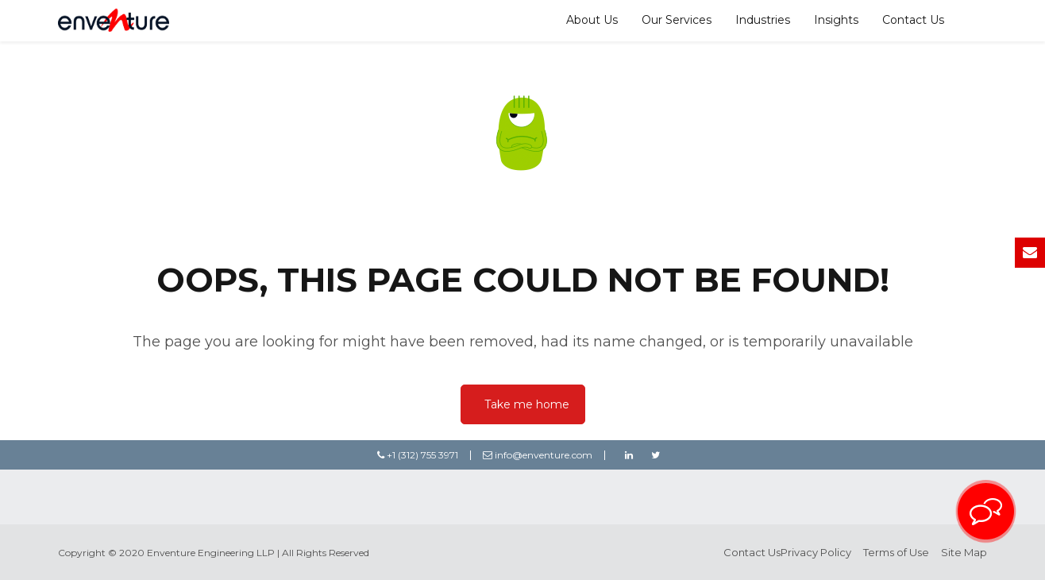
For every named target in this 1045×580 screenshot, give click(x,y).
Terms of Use (896, 552)
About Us (592, 20)
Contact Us (913, 20)
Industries (762, 20)
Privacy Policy (816, 552)
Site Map (964, 552)
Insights (836, 20)
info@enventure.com (537, 455)
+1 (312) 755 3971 (417, 455)
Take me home (526, 404)
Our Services (676, 20)
